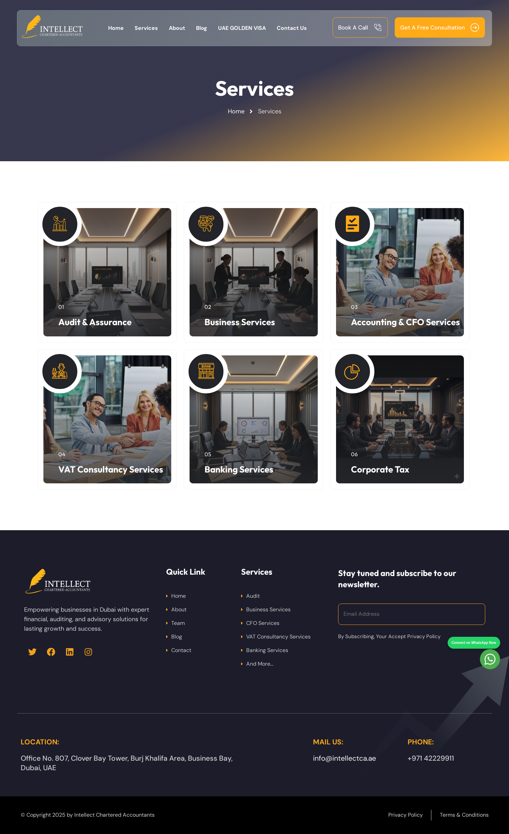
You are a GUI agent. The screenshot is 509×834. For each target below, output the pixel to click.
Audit (253, 595)
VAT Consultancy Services (110, 469)
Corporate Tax (380, 469)
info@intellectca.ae (344, 758)
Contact (181, 650)
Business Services (239, 322)
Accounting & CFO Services (405, 322)
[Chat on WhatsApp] (490, 647)
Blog (176, 636)
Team (178, 623)
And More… (259, 663)
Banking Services (238, 469)
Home (178, 595)
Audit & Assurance (95, 322)
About (179, 609)
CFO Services (262, 623)
